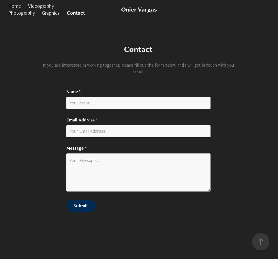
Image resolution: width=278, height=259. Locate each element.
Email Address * (81, 120)
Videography (41, 6)
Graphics (50, 13)
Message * (76, 148)
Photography (21, 13)
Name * (73, 91)
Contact (76, 13)
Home (14, 6)
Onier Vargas (139, 9)
